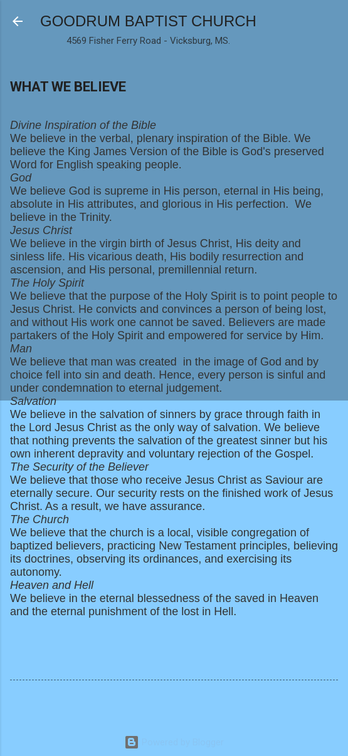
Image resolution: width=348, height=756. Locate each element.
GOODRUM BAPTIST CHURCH (148, 21)
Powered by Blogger (174, 742)
